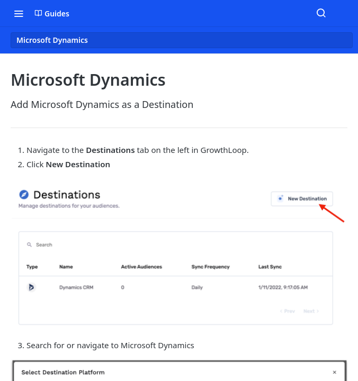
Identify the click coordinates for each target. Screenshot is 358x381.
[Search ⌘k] (321, 13)
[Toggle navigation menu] (18, 13)
